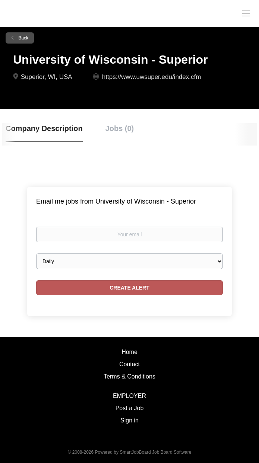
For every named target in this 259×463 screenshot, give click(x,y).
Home (129, 352)
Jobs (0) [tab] (119, 128)
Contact (129, 364)
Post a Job (130, 408)
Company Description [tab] (44, 128)
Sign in (129, 420)
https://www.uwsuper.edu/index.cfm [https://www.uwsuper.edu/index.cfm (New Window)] (151, 76)
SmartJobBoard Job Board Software (155, 452)
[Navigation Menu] (246, 13)
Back (22, 38)
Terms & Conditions (129, 376)
